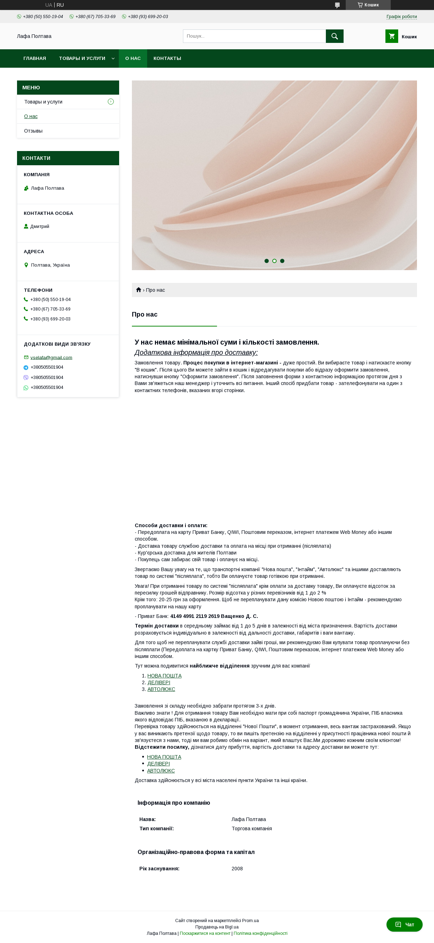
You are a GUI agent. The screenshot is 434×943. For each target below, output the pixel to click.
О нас (133, 58)
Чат (404, 924)
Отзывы (33, 131)
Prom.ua (250, 920)
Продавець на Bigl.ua (217, 927)
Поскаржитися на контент (205, 933)
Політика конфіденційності (261, 933)
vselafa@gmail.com (51, 357)
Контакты (167, 58)
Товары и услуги (82, 58)
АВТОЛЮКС (161, 689)
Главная (34, 58)
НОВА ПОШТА (165, 676)
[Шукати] (335, 36)
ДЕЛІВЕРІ (159, 682)
